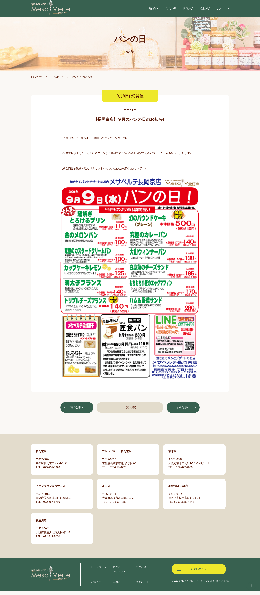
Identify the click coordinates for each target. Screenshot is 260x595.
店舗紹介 (96, 585)
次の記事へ (182, 412)
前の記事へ (77, 412)
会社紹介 (118, 585)
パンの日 (55, 81)
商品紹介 (118, 570)
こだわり (141, 570)
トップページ (37, 81)
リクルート (142, 585)
